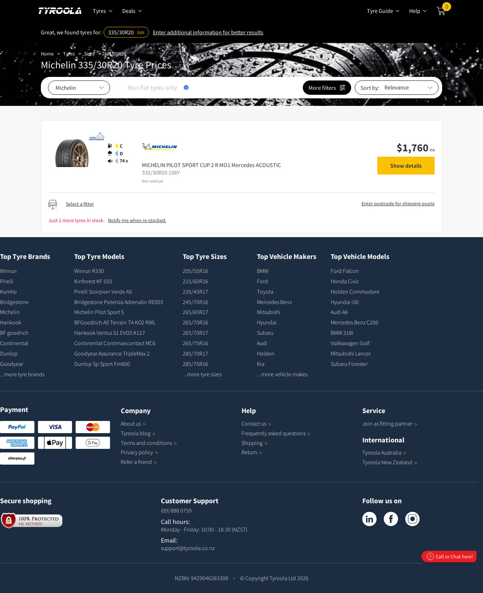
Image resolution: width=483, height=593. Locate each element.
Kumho (8, 291)
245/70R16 (195, 301)
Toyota (265, 291)
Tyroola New (389, 462)
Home (47, 53)
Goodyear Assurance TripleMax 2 (112, 353)
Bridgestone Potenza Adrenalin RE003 (118, 301)
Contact (256, 423)
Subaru (265, 332)
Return (249, 452)
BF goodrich (14, 332)
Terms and (149, 442)
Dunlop (9, 353)
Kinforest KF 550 (93, 281)
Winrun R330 (89, 270)
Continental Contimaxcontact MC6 (115, 343)
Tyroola (138, 433)
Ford (262, 281)
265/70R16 (195, 322)
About (133, 423)
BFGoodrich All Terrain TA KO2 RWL (115, 322)
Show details (406, 165)
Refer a (139, 461)
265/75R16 (195, 343)
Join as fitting (389, 423)
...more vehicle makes (282, 374)
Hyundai (267, 322)
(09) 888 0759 (176, 510)
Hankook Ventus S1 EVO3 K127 (109, 332)
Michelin (10, 311)
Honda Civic (345, 281)
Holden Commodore (355, 291)
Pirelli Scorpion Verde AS (103, 291)
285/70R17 (195, 353)
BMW (262, 270)
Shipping (252, 442)
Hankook (10, 322)
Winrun (8, 270)
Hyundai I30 (345, 301)
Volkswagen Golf (350, 343)
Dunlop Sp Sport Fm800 (102, 363)
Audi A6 (339, 311)
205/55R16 (195, 270)
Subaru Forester (349, 363)
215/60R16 (195, 281)
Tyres (69, 53)
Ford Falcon (345, 270)
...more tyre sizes (202, 374)
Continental (14, 343)
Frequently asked (276, 433)
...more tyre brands (22, 374)
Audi (262, 343)
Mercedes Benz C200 (354, 322)
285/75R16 (195, 363)
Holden (265, 353)
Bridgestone (14, 301)
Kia (260, 363)
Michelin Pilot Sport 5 (99, 311)
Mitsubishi (268, 311)
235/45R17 (195, 291)
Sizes (89, 53)
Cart (446, 8)
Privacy (139, 452)
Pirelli (7, 281)
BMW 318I (342, 332)
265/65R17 (195, 311)
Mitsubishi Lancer (351, 353)
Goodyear (11, 363)
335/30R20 (115, 53)
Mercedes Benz (274, 301)
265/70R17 (195, 332)
